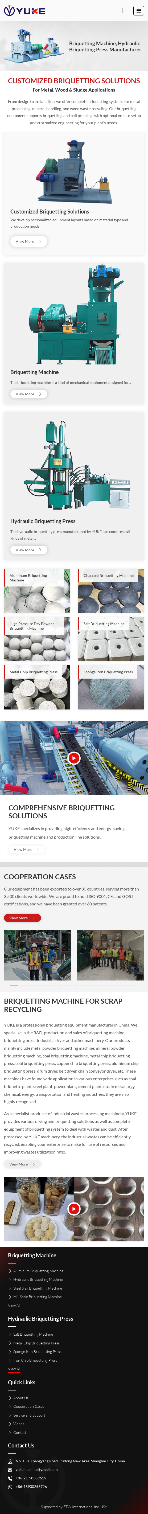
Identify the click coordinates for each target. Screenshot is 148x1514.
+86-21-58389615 (31, 1478)
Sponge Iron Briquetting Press (37, 1351)
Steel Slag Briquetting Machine (37, 1288)
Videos (18, 1423)
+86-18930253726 (31, 1486)
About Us (20, 1398)
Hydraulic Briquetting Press (43, 521)
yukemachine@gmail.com (37, 1469)
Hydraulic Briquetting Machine (38, 1279)
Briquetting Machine (34, 372)
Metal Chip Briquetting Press (36, 1343)
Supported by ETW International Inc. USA (74, 1506)
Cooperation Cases (28, 1406)
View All (14, 1305)
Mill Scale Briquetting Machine (37, 1296)
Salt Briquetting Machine (33, 1334)
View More (29, 241)
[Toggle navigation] (139, 10)
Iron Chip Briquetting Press (35, 1360)
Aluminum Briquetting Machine (38, 1271)
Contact (19, 1432)
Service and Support (29, 1415)
